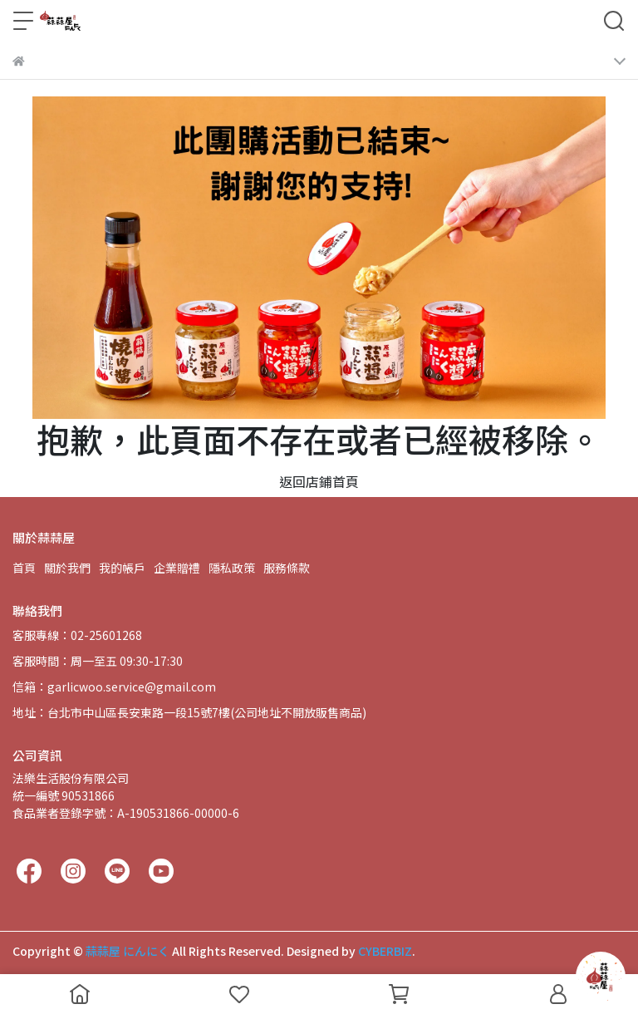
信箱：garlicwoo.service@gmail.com (114, 686)
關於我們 (67, 567)
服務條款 (286, 567)
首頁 (24, 567)
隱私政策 (232, 567)
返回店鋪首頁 (319, 481)
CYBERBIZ (385, 951)
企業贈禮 (177, 567)
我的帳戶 (122, 567)
